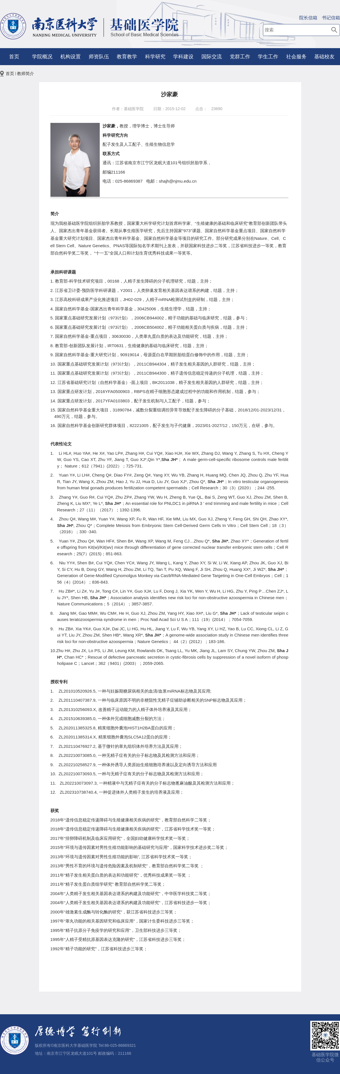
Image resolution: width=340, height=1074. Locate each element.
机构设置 (70, 56)
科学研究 (155, 56)
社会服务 (296, 56)
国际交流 (211, 56)
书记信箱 (331, 17)
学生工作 (268, 56)
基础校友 (324, 56)
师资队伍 (99, 56)
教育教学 (127, 56)
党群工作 (240, 56)
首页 (14, 56)
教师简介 (25, 73)
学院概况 (42, 56)
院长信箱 (308, 17)
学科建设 (183, 56)
